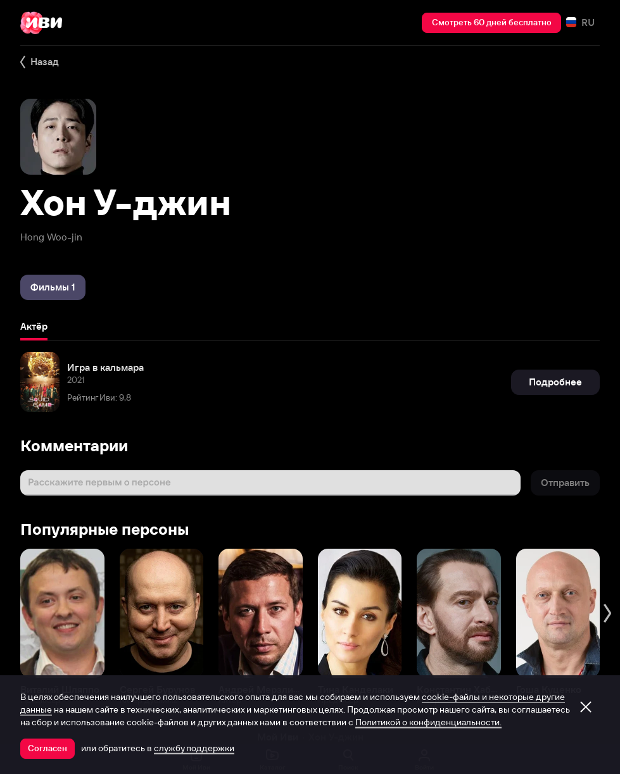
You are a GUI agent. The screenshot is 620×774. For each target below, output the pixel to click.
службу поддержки (194, 748)
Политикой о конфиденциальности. (428, 722)
